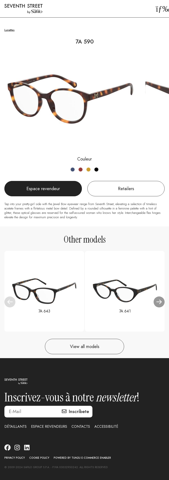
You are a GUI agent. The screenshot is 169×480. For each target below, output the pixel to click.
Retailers (126, 189)
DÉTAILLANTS (15, 426)
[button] (159, 301)
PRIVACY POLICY (14, 458)
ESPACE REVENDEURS (49, 426)
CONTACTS (81, 426)
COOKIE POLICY (39, 458)
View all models (84, 346)
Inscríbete (79, 411)
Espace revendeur (43, 189)
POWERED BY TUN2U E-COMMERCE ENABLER (82, 458)
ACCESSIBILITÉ (106, 426)
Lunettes (9, 30)
